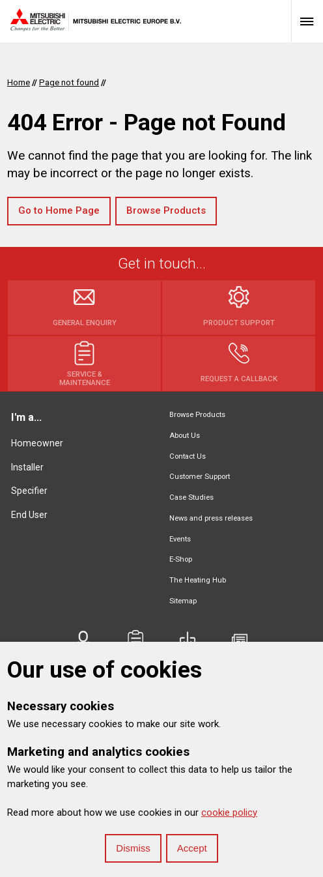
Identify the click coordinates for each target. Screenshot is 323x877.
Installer (27, 467)
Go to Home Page (59, 210)
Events (180, 539)
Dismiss (133, 848)
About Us (184, 435)
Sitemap (183, 601)
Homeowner (37, 443)
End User (29, 515)
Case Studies (191, 497)
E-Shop (180, 559)
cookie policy (229, 812)
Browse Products (166, 210)
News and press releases (211, 518)
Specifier (29, 490)
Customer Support (199, 476)
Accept (192, 848)
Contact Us (187, 456)
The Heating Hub (197, 580)
